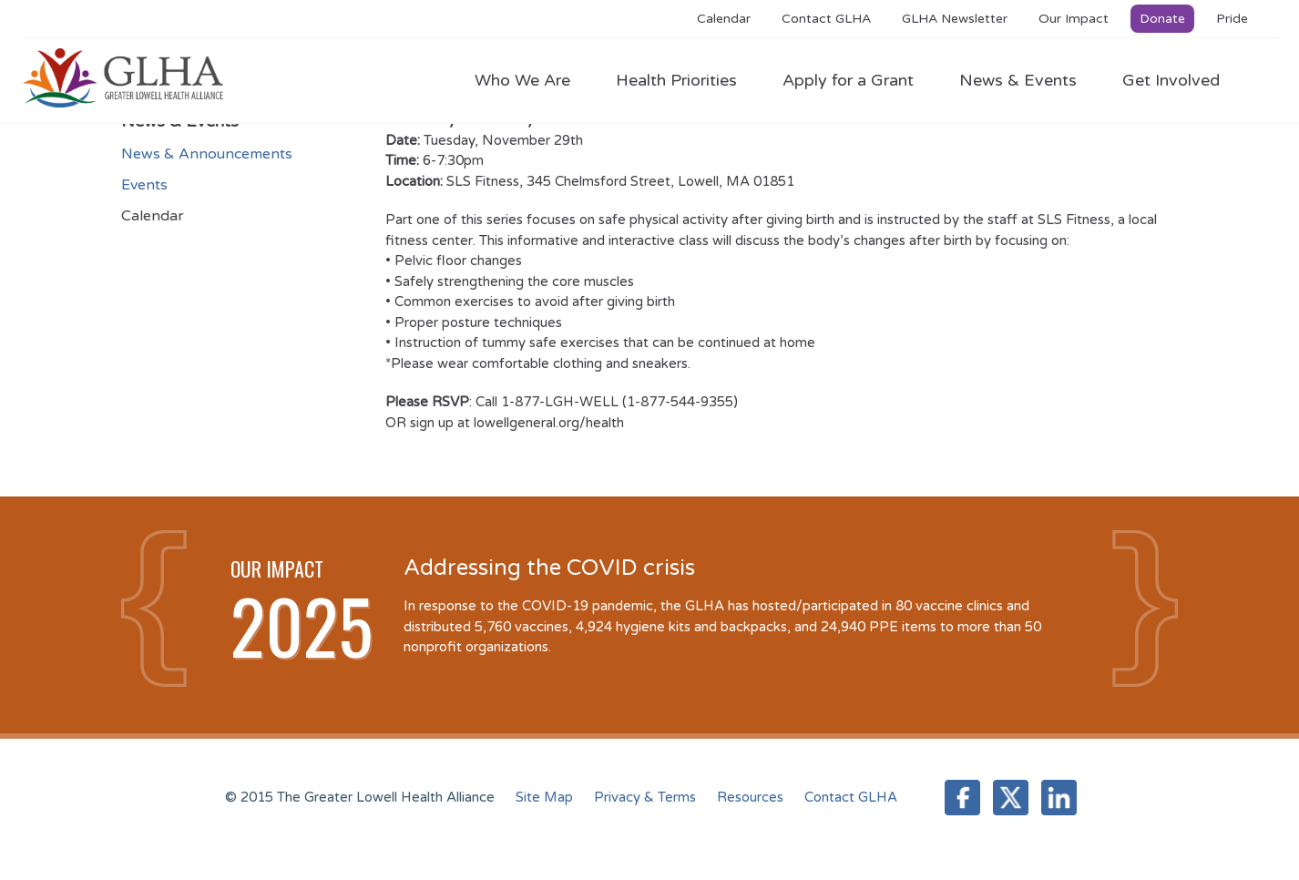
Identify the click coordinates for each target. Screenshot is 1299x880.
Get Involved (1171, 80)
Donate (1162, 18)
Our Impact (1073, 18)
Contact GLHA (826, 18)
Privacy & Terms (645, 797)
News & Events (1027, 80)
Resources (750, 797)
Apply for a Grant (857, 80)
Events (144, 185)
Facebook (962, 797)
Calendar (724, 18)
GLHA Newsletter (954, 18)
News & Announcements (206, 154)
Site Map (544, 797)
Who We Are (531, 80)
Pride (1232, 18)
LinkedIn (1059, 797)
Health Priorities (685, 80)
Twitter (1010, 797)
